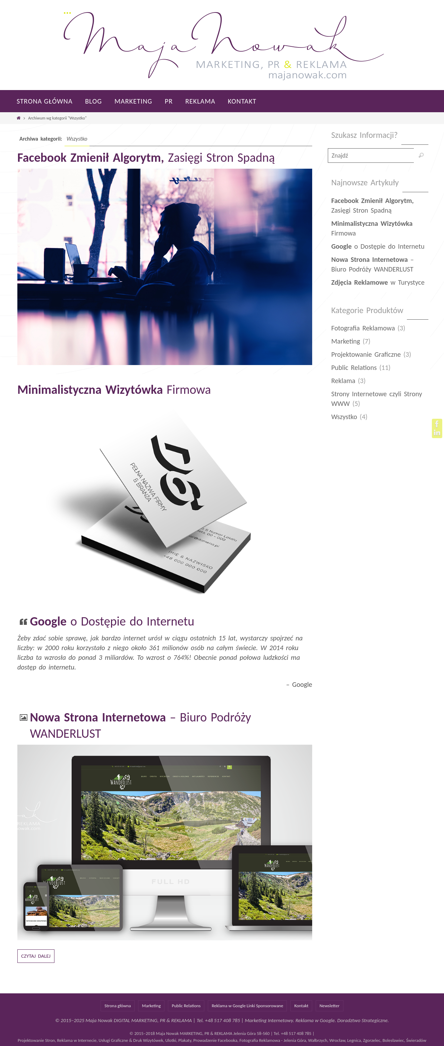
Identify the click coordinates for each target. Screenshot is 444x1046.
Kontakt (301, 1005)
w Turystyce (378, 282)
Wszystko (344, 417)
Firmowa (114, 389)
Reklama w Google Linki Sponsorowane (247, 1005)
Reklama (343, 380)
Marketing (345, 341)
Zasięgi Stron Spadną (146, 157)
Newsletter (329, 1005)
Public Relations (354, 367)
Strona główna (117, 1005)
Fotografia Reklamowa (363, 328)
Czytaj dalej (36, 956)
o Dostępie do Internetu (112, 621)
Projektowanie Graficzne (366, 354)
